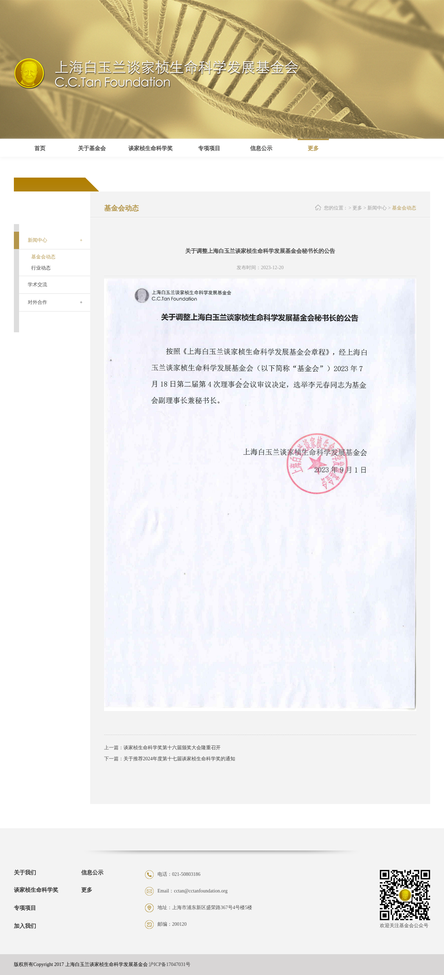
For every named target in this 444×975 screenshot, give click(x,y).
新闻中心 (37, 240)
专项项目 (25, 908)
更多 (313, 148)
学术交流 (37, 284)
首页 (39, 148)
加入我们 (25, 926)
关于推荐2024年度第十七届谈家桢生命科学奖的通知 (179, 758)
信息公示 (92, 872)
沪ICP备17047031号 (169, 964)
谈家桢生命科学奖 (36, 890)
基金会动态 (43, 256)
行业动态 (41, 268)
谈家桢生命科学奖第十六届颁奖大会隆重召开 (172, 747)
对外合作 (37, 302)
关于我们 (25, 872)
